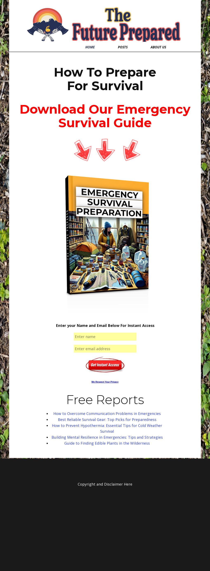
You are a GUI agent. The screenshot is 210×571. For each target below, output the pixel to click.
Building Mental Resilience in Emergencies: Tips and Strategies (107, 437)
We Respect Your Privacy (105, 382)
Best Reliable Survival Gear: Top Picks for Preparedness (107, 419)
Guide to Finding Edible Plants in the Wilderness (107, 443)
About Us (158, 47)
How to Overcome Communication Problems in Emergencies (107, 413)
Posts (123, 47)
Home (90, 47)
